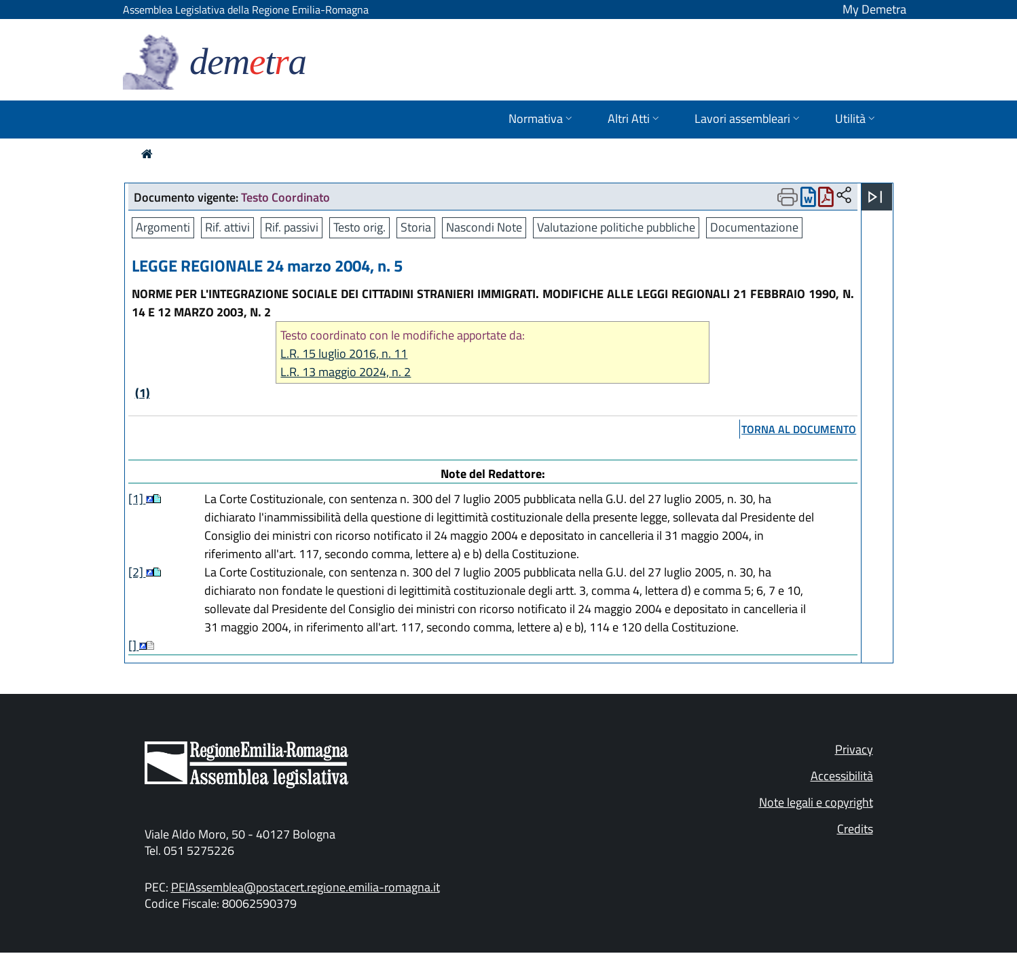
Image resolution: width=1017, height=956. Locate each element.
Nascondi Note (484, 227)
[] (133, 645)
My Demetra (874, 9)
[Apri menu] (875, 196)
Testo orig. (359, 227)
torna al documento (798, 429)
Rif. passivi (291, 227)
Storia (416, 227)
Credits (855, 829)
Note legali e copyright (816, 802)
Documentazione (754, 227)
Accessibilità (842, 776)
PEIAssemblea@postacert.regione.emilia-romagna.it (305, 887)
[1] (137, 499)
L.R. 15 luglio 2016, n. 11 (343, 353)
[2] (137, 572)
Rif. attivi (227, 227)
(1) (142, 393)
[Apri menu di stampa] (787, 197)
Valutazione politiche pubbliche (616, 227)
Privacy (854, 749)
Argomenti (163, 227)
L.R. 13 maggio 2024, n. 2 (345, 372)
